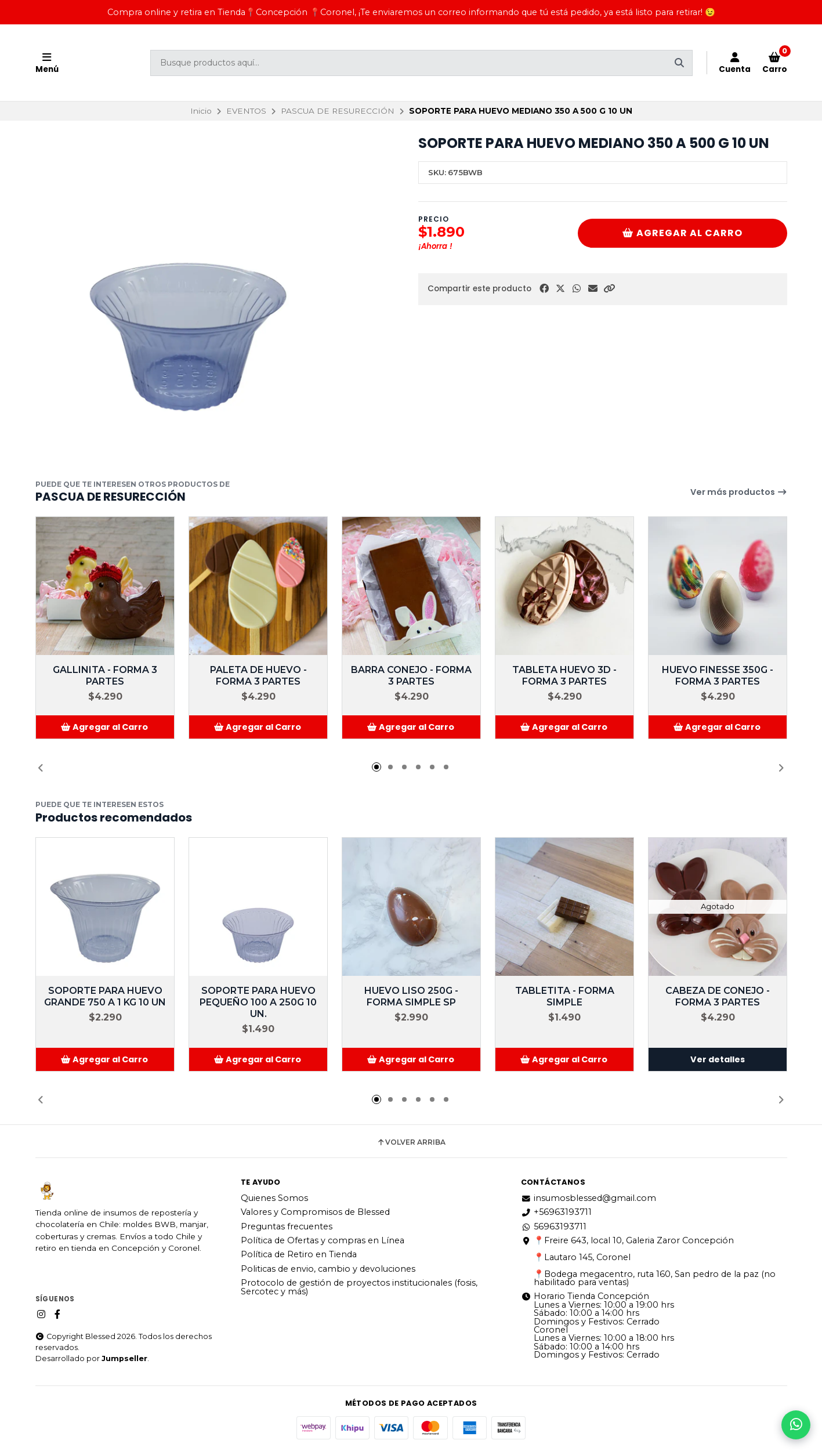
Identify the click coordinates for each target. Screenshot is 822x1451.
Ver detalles (717, 1059)
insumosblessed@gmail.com (588, 1198)
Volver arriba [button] (411, 1142)
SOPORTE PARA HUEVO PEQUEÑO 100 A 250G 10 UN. (258, 1002)
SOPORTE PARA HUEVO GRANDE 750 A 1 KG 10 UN (105, 996)
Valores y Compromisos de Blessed (315, 1212)
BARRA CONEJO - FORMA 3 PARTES (411, 675)
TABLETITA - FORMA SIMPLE (564, 996)
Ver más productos (738, 492)
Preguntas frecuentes (286, 1226)
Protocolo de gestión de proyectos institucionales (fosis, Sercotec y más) (359, 1287)
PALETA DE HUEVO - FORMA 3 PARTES (257, 675)
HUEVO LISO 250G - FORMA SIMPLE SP (411, 996)
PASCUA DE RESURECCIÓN (337, 110)
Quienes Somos (274, 1198)
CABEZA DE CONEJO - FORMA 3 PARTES (717, 996)
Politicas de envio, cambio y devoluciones (328, 1269)
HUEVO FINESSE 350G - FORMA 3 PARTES (717, 675)
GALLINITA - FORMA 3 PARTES (105, 675)
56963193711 (553, 1226)
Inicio (201, 110)
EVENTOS (246, 110)
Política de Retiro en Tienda (299, 1254)
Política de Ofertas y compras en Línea (322, 1240)
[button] (609, 289)
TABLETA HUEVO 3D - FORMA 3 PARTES (564, 675)
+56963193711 (556, 1212)
